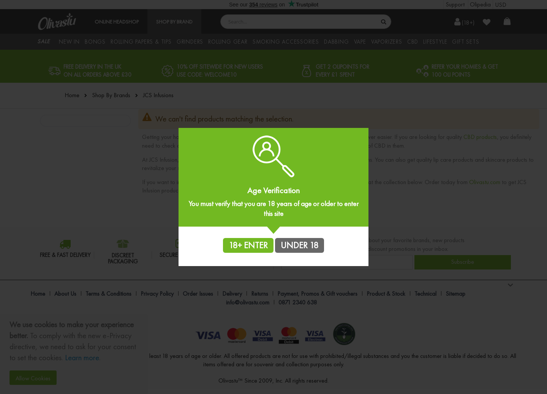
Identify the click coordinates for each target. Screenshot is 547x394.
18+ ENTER (248, 245)
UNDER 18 (299, 245)
